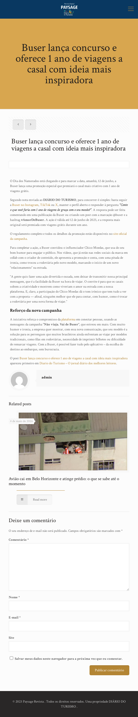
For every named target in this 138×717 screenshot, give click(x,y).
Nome (14, 597)
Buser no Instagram (24, 205)
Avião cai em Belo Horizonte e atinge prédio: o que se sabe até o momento (64, 481)
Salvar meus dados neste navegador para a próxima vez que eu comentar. (68, 659)
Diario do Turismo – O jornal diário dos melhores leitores (78, 363)
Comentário (19, 540)
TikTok (45, 205)
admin (47, 377)
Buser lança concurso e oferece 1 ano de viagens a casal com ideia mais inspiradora (73, 358)
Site (11, 638)
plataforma (68, 319)
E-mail (15, 617)
